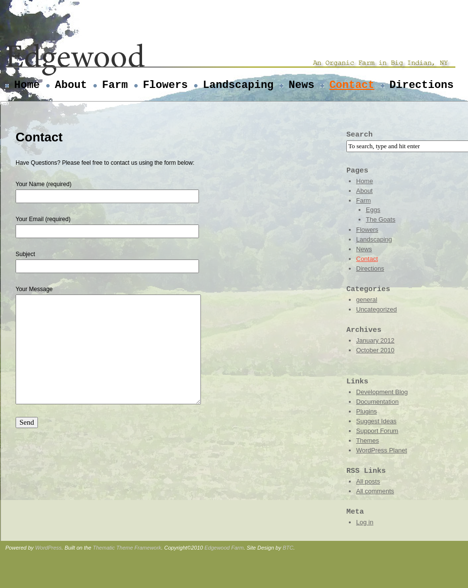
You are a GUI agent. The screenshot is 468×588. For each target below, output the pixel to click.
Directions (422, 85)
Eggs (373, 209)
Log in (364, 522)
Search (359, 135)
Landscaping (238, 85)
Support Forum (377, 430)
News (301, 85)
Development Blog (382, 392)
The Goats (381, 219)
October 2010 (375, 350)
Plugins (366, 411)
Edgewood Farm (224, 548)
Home (27, 85)
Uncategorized (376, 309)
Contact (351, 85)
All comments (375, 491)
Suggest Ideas (376, 421)
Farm (115, 85)
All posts (368, 481)
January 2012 (375, 340)
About (71, 85)
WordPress (48, 548)
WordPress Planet (381, 450)
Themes (367, 440)
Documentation (377, 401)
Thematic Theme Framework (127, 548)
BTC (288, 548)
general (366, 299)
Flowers (165, 85)
